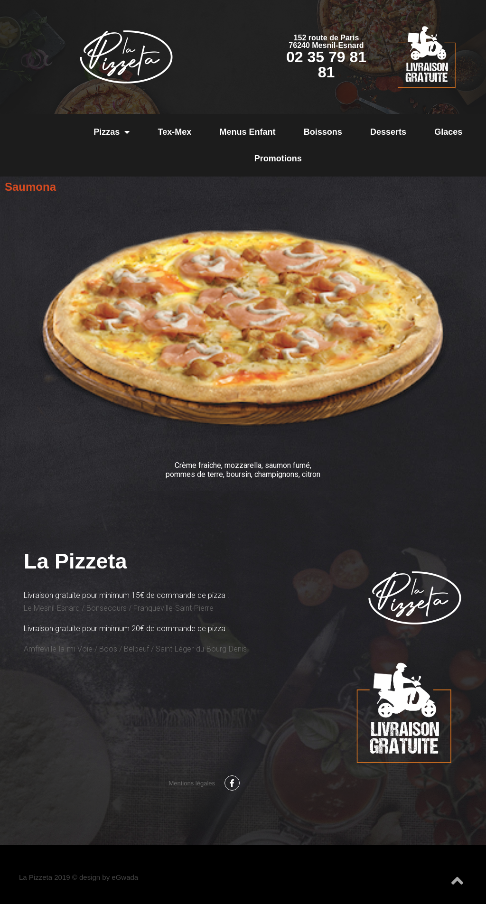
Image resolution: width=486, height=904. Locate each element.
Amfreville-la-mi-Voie (58, 648)
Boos (108, 648)
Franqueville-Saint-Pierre (173, 608)
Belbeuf (136, 648)
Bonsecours (106, 608)
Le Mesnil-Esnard (52, 608)
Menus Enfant (247, 132)
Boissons (323, 132)
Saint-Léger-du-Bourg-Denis (201, 648)
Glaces (448, 132)
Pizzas (111, 132)
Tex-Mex (175, 132)
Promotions (278, 158)
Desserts (388, 132)
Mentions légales (191, 783)
